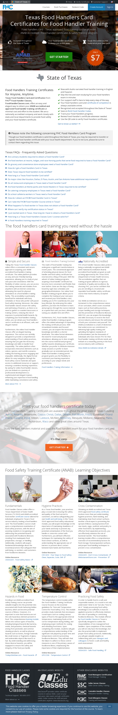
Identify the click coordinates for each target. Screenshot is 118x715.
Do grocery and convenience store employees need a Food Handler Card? (39, 164)
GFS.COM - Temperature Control (56, 655)
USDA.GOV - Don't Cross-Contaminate (94, 555)
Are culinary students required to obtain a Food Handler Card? (35, 156)
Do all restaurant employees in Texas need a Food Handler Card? (36, 183)
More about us (12, 699)
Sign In (110, 7)
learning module (32, 619)
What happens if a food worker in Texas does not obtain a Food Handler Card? (42, 205)
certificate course (22, 516)
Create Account (96, 7)
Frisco (88, 414)
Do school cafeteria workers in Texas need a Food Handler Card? (35, 194)
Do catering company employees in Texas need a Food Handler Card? (38, 190)
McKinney (65, 418)
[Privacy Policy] (32, 711)
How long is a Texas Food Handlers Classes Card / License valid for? (37, 216)
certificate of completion (98, 102)
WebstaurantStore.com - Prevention (93, 557)
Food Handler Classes (28, 265)
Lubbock (44, 418)
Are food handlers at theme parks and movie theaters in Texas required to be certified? (45, 186)
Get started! (59, 447)
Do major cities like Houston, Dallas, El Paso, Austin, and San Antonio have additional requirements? (51, 179)
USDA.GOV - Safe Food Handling (92, 650)
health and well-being (54, 519)
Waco (45, 421)
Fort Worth (78, 414)
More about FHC (13, 384)
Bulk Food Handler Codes (79, 111)
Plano (109, 418)
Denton (67, 414)
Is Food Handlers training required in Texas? (26, 220)
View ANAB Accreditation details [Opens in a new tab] (92, 348)
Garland (18, 418)
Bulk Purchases (61, 7)
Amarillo (18, 414)
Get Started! (59, 57)
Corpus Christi (45, 414)
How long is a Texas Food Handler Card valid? (27, 175)
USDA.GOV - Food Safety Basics (19, 560)
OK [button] (109, 706)
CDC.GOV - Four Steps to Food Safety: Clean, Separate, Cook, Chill (57, 556)
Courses (46, 7)
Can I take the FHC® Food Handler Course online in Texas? (32, 201)
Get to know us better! (69, 123)
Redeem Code (78, 7)
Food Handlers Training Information (57, 367)
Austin (8, 414)
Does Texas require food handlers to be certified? (28, 172)
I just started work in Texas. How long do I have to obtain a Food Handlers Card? (42, 213)
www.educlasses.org (60, 700)
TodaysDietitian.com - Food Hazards (21, 655)
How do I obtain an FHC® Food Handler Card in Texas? (31, 198)
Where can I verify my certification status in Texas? (29, 209)
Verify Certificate (81, 2)
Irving (27, 418)
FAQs (69, 2)
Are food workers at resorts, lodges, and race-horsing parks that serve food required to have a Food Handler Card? (58, 160)
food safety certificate (100, 512)
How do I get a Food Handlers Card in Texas (26, 168)
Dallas (58, 414)
